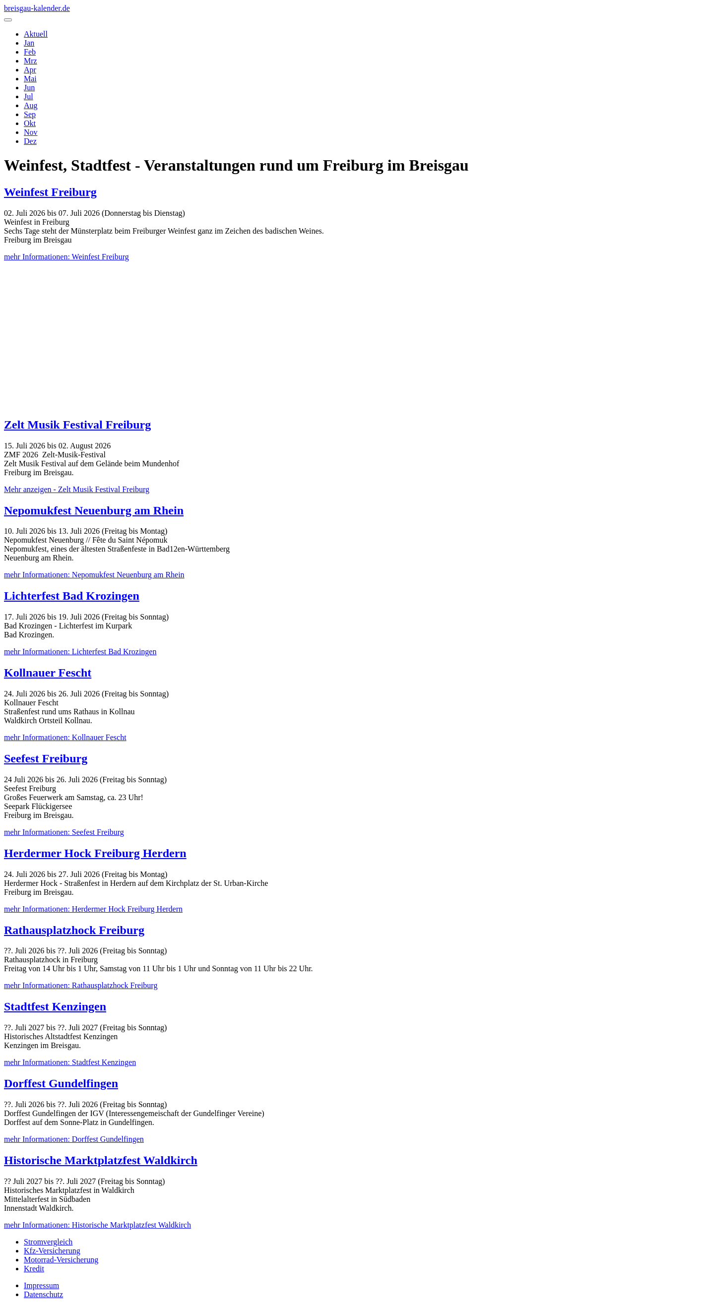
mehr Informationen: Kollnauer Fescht (65, 737)
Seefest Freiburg (45, 758)
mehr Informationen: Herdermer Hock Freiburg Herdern (93, 909)
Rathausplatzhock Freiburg (74, 930)
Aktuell (36, 34)
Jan (29, 43)
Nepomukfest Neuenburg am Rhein (94, 510)
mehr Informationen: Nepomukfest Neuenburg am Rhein (94, 574)
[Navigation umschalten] (8, 19)
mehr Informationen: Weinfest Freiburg (66, 256)
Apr (30, 69)
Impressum (41, 1285)
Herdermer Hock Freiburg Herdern (95, 853)
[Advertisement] (353, 338)
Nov (31, 132)
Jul (28, 96)
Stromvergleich (48, 1242)
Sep (30, 114)
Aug (31, 105)
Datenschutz (43, 1294)
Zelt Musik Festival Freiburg (77, 424)
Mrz (30, 61)
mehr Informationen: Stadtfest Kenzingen (70, 1062)
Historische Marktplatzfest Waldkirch (100, 1160)
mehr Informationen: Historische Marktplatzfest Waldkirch (97, 1225)
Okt (30, 123)
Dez (30, 141)
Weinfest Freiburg (50, 192)
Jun (29, 87)
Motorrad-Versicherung (61, 1259)
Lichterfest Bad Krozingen (71, 595)
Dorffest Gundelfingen (61, 1083)
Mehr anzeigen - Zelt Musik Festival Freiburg (76, 489)
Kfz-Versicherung (52, 1250)
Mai (30, 78)
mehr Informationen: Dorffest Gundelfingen (74, 1139)
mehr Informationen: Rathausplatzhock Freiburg (80, 985)
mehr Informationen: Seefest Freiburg (64, 832)
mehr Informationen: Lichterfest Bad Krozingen (80, 651)
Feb (30, 52)
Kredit (34, 1268)
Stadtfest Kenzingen (55, 1006)
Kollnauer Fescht (47, 672)
